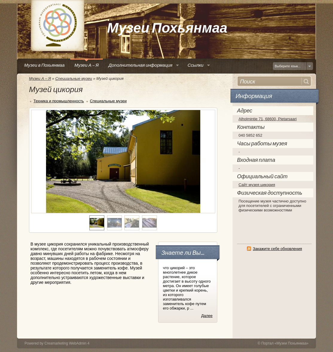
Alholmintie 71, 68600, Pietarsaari (268, 119)
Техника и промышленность (58, 101)
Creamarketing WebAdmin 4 (67, 343)
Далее (207, 315)
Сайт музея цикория (257, 184)
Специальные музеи (73, 78)
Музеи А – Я (40, 78)
